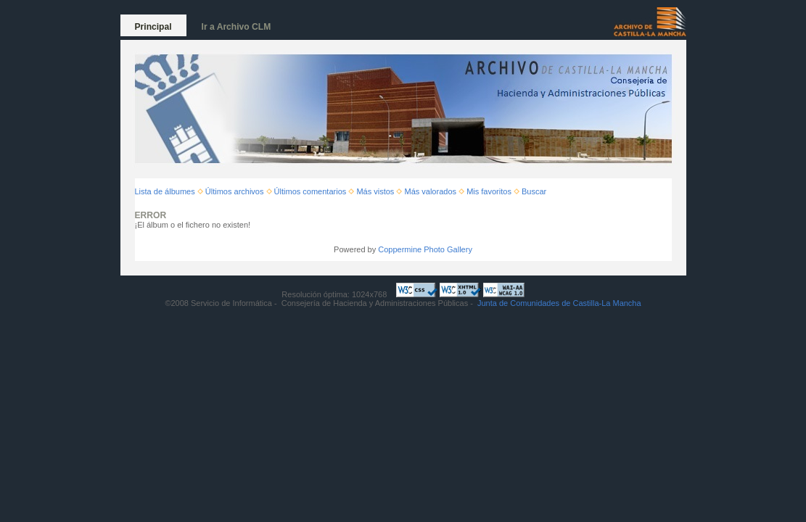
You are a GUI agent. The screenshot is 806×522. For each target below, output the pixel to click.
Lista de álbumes (165, 191)
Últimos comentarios (310, 191)
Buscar (534, 191)
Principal (153, 27)
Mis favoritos (488, 191)
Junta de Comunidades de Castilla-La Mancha (559, 303)
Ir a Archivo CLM (236, 27)
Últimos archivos (234, 191)
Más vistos (375, 191)
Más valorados (430, 191)
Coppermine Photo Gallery (425, 249)
